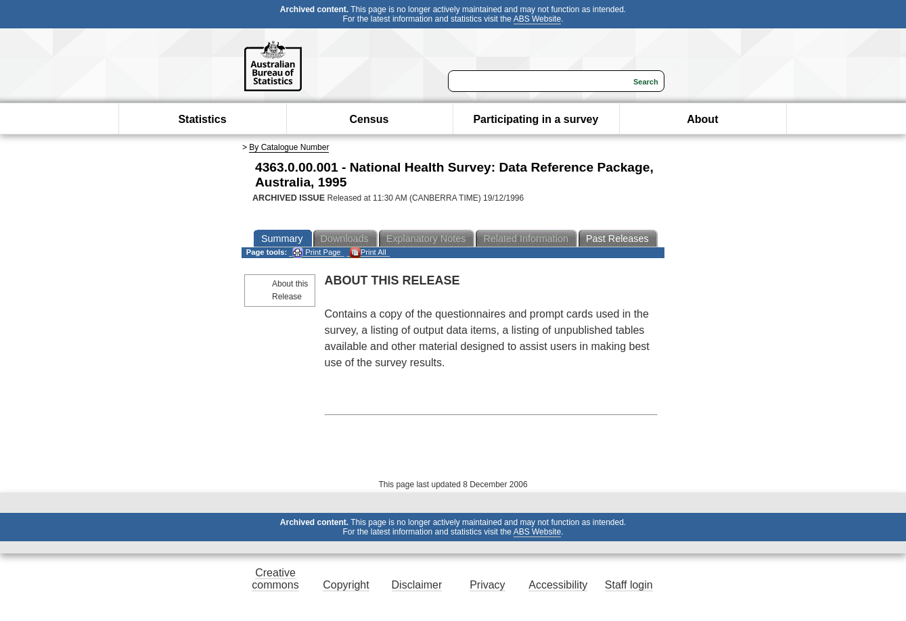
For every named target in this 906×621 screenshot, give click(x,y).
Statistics (202, 119)
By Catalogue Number (289, 147)
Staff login (629, 585)
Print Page (316, 252)
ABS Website (537, 19)
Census (369, 119)
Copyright (346, 585)
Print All (368, 252)
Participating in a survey (535, 119)
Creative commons (275, 579)
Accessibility (557, 585)
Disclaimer (417, 585)
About (702, 119)
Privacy (487, 585)
